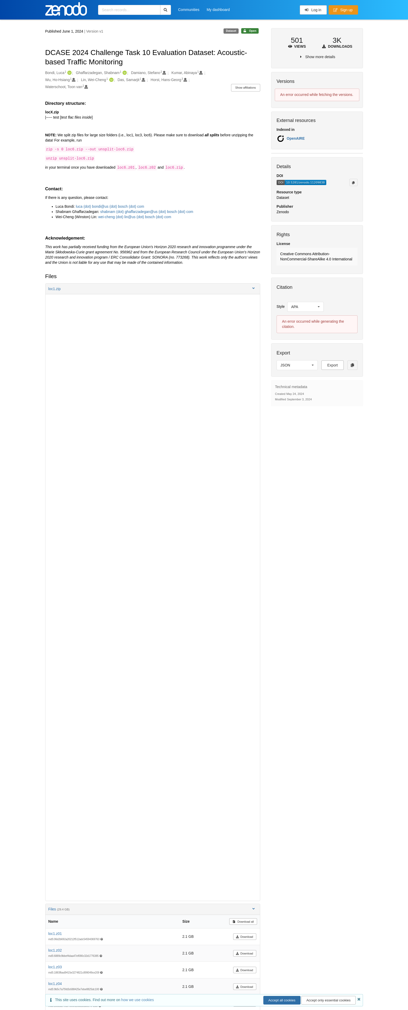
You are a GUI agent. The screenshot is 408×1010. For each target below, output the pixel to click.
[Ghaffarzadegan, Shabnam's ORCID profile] (124, 73)
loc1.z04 (55, 984)
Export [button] (332, 365)
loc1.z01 (55, 934)
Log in (312, 10)
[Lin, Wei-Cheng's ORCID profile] (110, 80)
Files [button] (152, 909)
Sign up (343, 10)
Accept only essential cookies (328, 1000)
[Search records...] (129, 10)
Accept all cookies (281, 1000)
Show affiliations (245, 87)
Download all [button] (243, 921)
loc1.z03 (55, 967)
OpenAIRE (296, 138)
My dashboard (218, 10)
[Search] (165, 10)
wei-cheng (107, 217)
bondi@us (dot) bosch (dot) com (117, 206)
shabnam (108, 212)
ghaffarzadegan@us (141, 212)
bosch (172, 212)
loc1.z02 (55, 950)
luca (80, 206)
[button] (152, 288)
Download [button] (244, 936)
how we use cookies (137, 1000)
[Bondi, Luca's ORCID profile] (69, 73)
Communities (189, 10)
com (189, 212)
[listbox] (305, 307)
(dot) (87, 206)
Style (281, 306)
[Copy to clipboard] (353, 182)
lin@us (130, 217)
